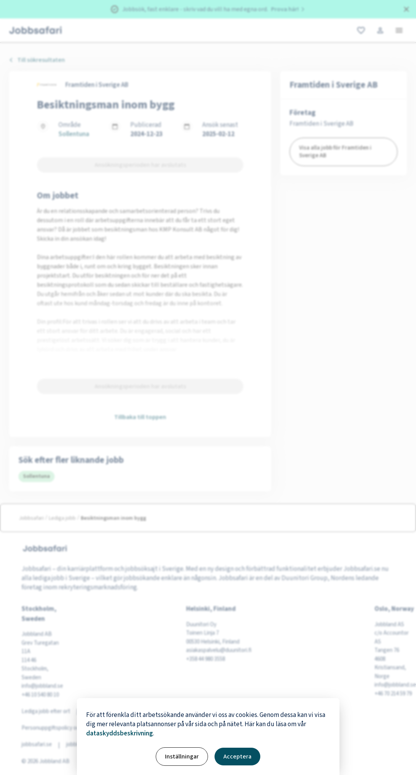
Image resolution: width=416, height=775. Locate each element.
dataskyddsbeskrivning (119, 733)
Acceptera (237, 756)
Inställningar (182, 756)
